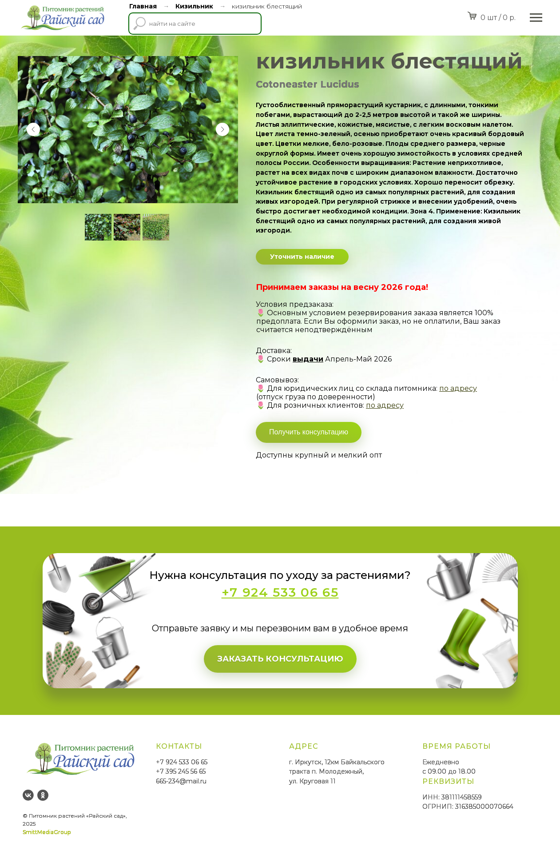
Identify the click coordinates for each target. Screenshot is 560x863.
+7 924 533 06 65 (181, 762)
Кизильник (194, 6)
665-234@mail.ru (181, 781)
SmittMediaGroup (47, 832)
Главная (143, 6)
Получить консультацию (308, 432)
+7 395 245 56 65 (181, 771)
